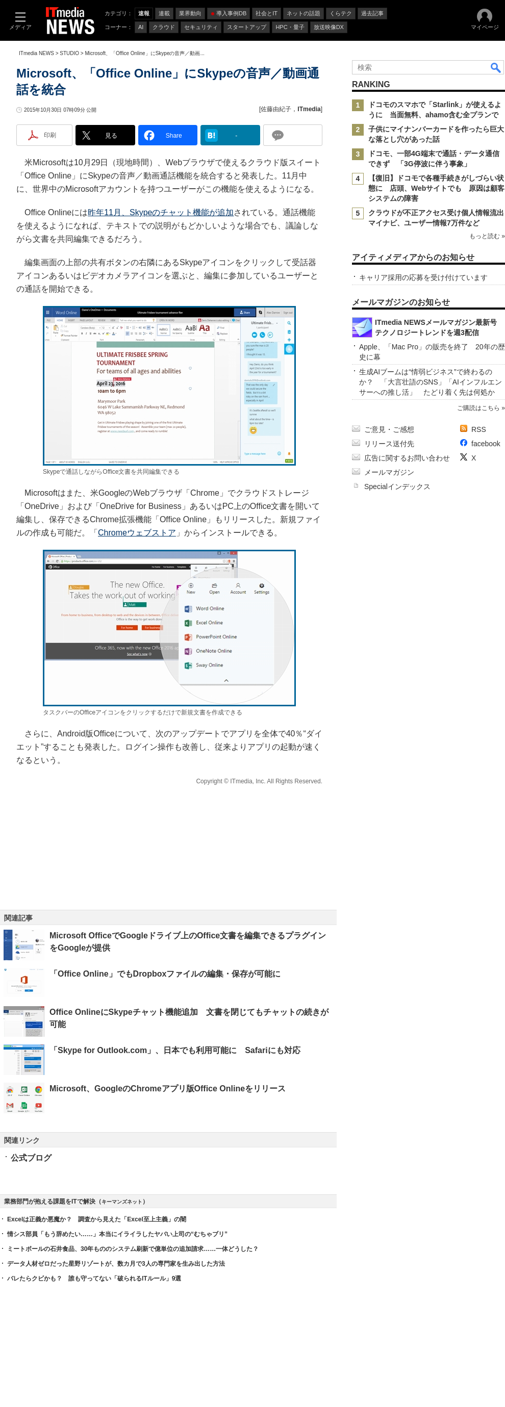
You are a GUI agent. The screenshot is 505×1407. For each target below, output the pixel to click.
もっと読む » (487, 236)
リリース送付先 (389, 444)
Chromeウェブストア (137, 532)
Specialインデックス (397, 486)
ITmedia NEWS (36, 53)
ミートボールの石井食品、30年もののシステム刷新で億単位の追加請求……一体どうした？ (133, 1248)
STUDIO (69, 53)
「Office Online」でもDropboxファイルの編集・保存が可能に (165, 973)
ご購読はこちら (478, 408)
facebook (485, 444)
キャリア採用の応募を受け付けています (423, 277)
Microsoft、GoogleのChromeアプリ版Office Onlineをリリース (167, 1088)
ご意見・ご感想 (389, 429)
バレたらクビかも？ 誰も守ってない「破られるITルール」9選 (94, 1278)
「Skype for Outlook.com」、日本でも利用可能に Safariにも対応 (174, 1050)
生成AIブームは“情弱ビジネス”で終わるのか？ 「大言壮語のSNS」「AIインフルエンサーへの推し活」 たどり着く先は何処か (430, 382)
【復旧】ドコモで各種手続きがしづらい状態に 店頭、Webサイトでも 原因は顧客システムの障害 (436, 188)
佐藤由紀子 (276, 109)
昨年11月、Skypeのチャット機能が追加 (161, 212)
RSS (478, 429)
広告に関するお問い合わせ (407, 458)
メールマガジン (389, 472)
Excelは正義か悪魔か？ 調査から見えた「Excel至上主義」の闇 (96, 1219)
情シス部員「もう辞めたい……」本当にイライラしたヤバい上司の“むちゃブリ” (117, 1234)
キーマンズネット (122, 1202)
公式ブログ (31, 1158)
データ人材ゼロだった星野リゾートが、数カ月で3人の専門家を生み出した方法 (116, 1263)
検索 (496, 67)
